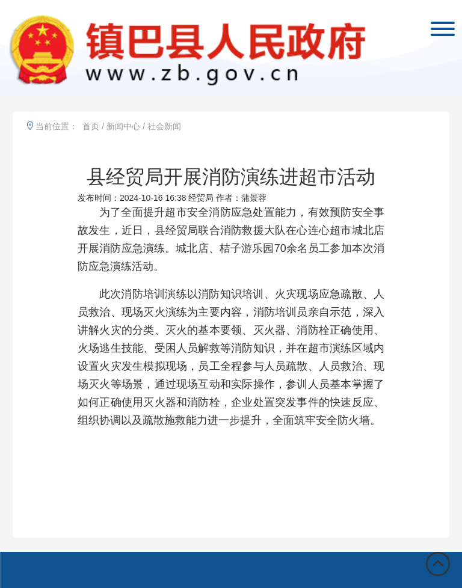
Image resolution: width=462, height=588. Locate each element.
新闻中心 (123, 126)
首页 (90, 126)
